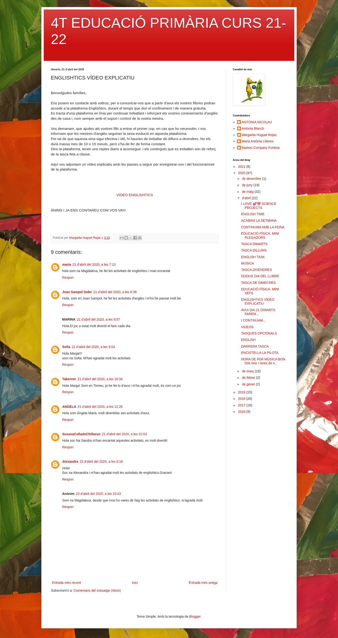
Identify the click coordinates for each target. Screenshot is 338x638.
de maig (248, 192)
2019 (242, 392)
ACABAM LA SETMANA (259, 220)
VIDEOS (247, 327)
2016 (242, 412)
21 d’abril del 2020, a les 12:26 (100, 407)
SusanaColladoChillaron (81, 434)
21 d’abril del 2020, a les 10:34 (100, 379)
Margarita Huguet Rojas (259, 135)
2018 (242, 398)
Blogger (194, 616)
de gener (249, 384)
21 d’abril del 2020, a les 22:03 (124, 434)
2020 (242, 173)
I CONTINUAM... (253, 320)
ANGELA (69, 407)
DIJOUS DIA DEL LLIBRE (260, 276)
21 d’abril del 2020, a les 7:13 (94, 264)
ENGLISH (248, 340)
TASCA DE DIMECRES (258, 283)
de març (248, 371)
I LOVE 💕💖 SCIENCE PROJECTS (258, 206)
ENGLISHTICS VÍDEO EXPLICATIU (257, 301)
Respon (68, 277)
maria (66, 264)
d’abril (246, 198)
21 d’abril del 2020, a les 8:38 (115, 292)
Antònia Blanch (253, 128)
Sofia (66, 347)
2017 (242, 405)
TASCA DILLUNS (254, 250)
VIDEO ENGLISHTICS (135, 195)
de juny (247, 185)
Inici (135, 583)
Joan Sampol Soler (77, 292)
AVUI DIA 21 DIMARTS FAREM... (258, 312)
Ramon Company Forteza (261, 148)
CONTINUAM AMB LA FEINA (263, 227)
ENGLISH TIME (252, 214)
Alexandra (70, 461)
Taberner (69, 379)
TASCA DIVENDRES (256, 270)
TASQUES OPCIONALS (259, 333)
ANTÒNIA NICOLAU (257, 122)
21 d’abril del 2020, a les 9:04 (93, 347)
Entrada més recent (66, 583)
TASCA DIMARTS (254, 244)
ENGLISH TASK (253, 257)
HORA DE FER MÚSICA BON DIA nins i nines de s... (263, 361)
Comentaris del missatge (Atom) (97, 590)
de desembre (252, 178)
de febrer (249, 377)
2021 (242, 166)
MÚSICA (247, 263)
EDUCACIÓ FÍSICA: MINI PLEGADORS (260, 235)
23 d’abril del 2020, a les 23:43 (98, 494)
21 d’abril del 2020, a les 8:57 (98, 319)
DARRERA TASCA (255, 346)
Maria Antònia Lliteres (258, 141)
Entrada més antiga (203, 583)
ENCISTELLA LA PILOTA (259, 353)
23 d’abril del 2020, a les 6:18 (101, 461)
